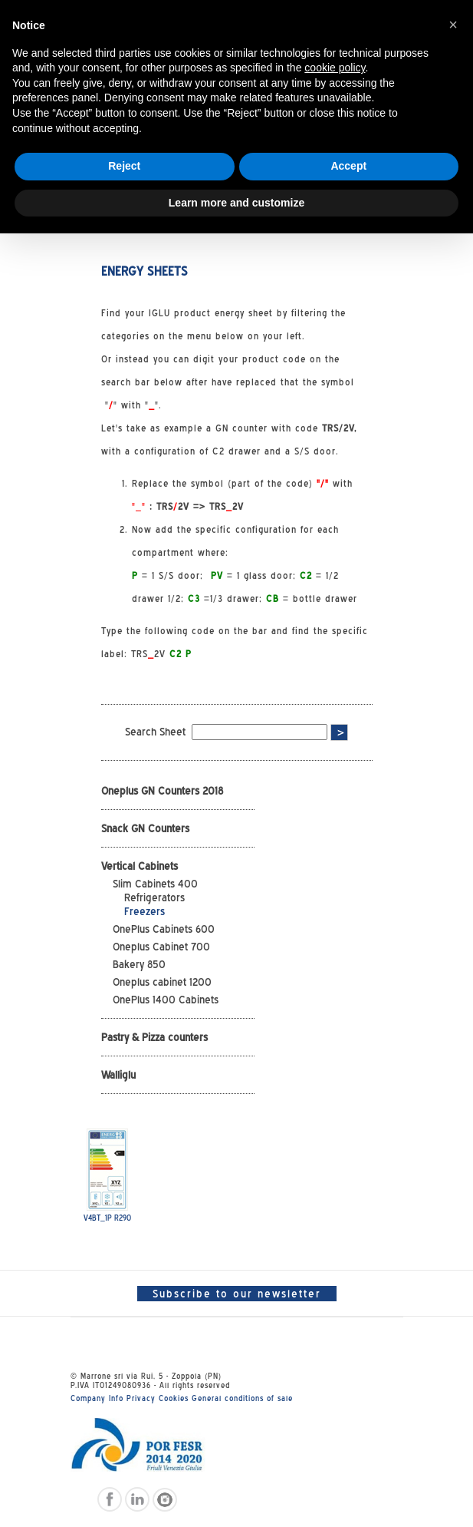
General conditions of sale (242, 1398)
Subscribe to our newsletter (237, 1293)
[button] (453, 24)
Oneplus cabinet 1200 (162, 982)
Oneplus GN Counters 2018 (162, 791)
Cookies (174, 1398)
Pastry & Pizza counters (154, 1037)
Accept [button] (348, 166)
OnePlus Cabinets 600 (164, 929)
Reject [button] (124, 166)
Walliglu (118, 1075)
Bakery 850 (139, 964)
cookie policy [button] (334, 67)
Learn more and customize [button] (236, 203)
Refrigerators (154, 897)
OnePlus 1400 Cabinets (165, 999)
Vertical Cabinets (139, 866)
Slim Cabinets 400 (155, 884)
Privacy (141, 1398)
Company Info (97, 1398)
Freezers (144, 911)
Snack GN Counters (145, 828)
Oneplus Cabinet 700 (161, 946)
